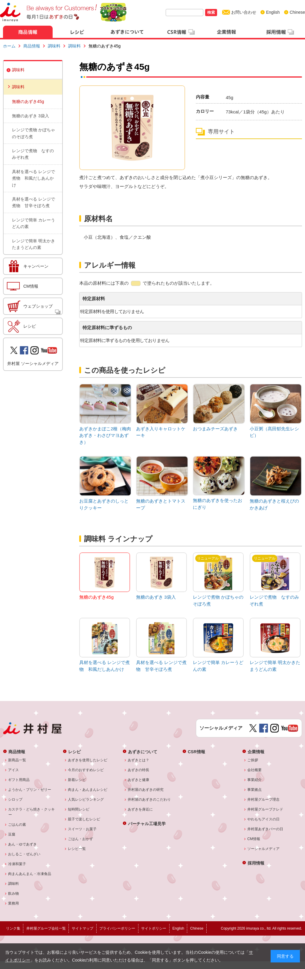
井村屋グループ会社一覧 (46, 928)
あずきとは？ (138, 760)
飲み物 (13, 893)
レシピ (29, 326)
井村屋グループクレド (265, 809)
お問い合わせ (243, 12)
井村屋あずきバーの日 (265, 829)
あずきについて (142, 751)
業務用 (13, 903)
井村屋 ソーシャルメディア (33, 363)
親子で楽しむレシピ (84, 819)
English (273, 12)
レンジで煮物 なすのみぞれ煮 (33, 154)
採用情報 (256, 863)
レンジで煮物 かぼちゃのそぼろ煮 (33, 133)
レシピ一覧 (77, 849)
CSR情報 (196, 751)
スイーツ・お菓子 (82, 829)
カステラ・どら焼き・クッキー (31, 812)
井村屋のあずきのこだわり (149, 799)
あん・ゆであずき (22, 844)
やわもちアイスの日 (264, 819)
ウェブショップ (38, 306)
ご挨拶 (253, 760)
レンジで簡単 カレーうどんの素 (33, 223)
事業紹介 (255, 780)
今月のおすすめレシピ (86, 770)
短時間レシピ (78, 809)
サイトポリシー (153, 928)
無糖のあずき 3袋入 (30, 115)
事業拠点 (255, 790)
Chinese (297, 12)
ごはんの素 (17, 824)
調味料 (54, 46)
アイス (13, 770)
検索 (211, 12)
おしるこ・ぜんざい (24, 854)
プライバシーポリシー (117, 928)
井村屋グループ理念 (264, 799)
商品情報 (31, 46)
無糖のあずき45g (28, 101)
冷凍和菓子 (17, 864)
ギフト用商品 (19, 780)
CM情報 (30, 286)
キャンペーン (35, 266)
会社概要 (255, 770)
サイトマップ (82, 928)
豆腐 (11, 834)
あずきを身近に (140, 809)
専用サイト (221, 132)
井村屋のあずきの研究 (146, 790)
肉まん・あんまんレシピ (87, 790)
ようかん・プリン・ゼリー (29, 790)
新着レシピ (77, 780)
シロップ (15, 799)
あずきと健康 (138, 780)
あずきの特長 (138, 770)
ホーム (9, 46)
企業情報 (256, 751)
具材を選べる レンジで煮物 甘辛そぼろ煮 (33, 202)
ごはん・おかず (80, 839)
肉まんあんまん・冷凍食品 (29, 874)
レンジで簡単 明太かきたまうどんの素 (33, 244)
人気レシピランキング (86, 799)
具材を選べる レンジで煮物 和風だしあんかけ (33, 178)
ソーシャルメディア (264, 849)
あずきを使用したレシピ (87, 760)
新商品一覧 (17, 760)
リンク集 (13, 928)
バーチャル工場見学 (147, 823)
